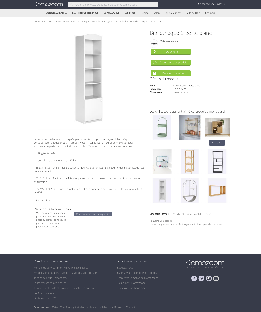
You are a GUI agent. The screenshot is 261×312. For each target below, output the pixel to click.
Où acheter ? (173, 51)
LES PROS (130, 13)
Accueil (37, 21)
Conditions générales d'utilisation (79, 307)
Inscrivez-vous (125, 267)
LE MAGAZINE (111, 13)
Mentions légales (112, 307)
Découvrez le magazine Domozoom (137, 278)
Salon (157, 13)
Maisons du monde (170, 41)
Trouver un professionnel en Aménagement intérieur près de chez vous (186, 224)
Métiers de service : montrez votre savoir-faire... (61, 267)
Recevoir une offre (173, 73)
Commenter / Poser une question (93, 214)
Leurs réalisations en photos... (51, 283)
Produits (48, 21)
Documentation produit (173, 62)
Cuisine (144, 13)
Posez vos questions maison (133, 288)
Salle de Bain (193, 13)
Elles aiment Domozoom (131, 283)
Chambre (210, 13)
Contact (130, 307)
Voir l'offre (216, 142)
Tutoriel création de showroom (51, 288)
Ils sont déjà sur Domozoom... (51, 278)
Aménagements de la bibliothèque (72, 21)
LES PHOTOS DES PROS (85, 13)
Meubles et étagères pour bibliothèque (112, 21)
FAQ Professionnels (45, 293)
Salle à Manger (173, 13)
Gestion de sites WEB (46, 298)
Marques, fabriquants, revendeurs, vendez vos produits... (66, 273)
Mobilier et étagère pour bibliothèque (192, 214)
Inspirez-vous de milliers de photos (137, 273)
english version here (82, 288)
